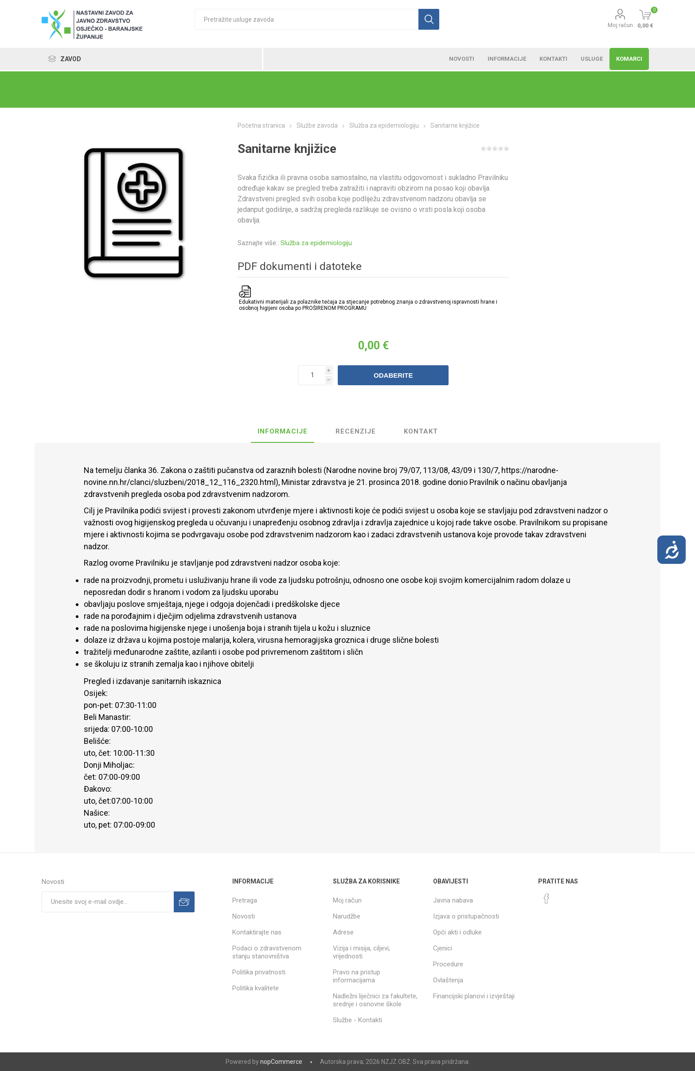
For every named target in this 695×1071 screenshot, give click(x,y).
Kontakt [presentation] (421, 431)
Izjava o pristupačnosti (466, 916)
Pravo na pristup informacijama (356, 976)
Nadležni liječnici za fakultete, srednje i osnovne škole (375, 1000)
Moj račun (620, 25)
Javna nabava (453, 900)
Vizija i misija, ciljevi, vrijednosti (361, 952)
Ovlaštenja (448, 980)
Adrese (343, 932)
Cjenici (442, 948)
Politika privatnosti (258, 972)
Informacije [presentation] (283, 431)
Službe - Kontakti (357, 1020)
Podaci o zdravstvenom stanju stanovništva (266, 952)
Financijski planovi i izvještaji (474, 996)
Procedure (448, 964)
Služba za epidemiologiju (316, 243)
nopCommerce (281, 1061)
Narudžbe (346, 916)
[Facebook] (546, 898)
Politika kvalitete (255, 988)
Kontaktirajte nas (256, 932)
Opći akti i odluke (457, 932)
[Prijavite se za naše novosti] (108, 901)
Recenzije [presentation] (356, 431)
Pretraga (244, 900)
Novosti (243, 916)
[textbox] (306, 19)
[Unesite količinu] (315, 375)
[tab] (282, 432)
